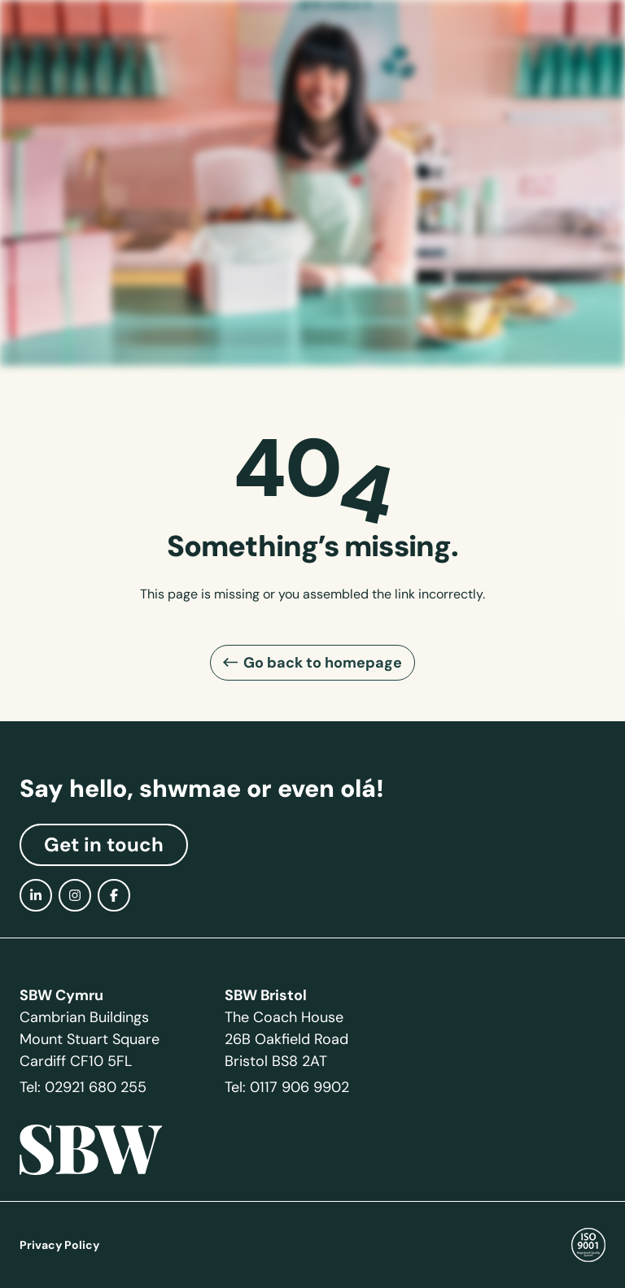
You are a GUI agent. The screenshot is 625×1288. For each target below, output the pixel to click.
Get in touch (104, 845)
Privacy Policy (59, 1245)
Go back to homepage (322, 662)
